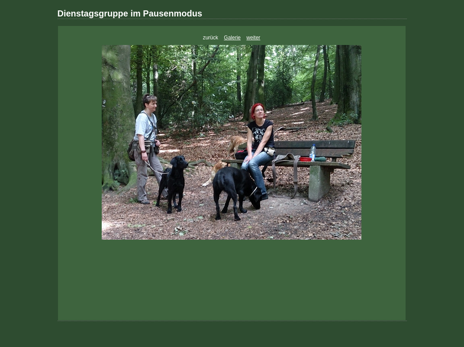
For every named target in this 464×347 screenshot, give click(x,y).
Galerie (232, 38)
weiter (253, 38)
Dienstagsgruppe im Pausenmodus (130, 13)
